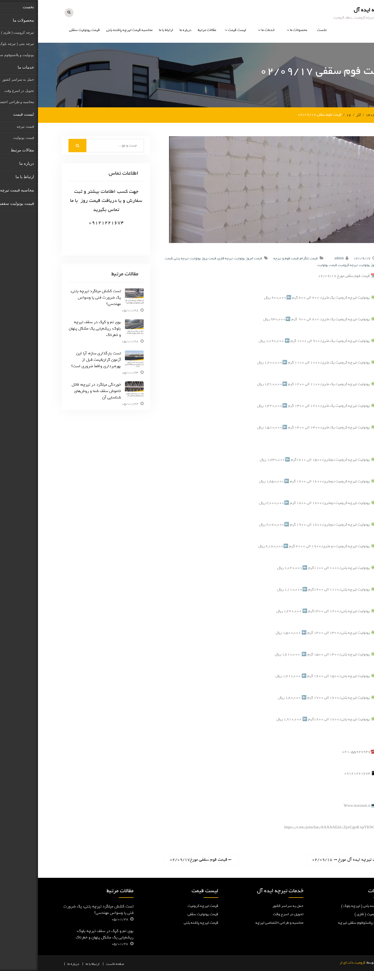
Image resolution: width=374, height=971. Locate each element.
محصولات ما (260, 30)
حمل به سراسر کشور (249, 905)
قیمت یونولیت (289, 265)
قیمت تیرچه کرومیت (165, 905)
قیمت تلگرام (271, 258)
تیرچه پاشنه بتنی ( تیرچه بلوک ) (326, 905)
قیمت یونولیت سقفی (46, 30)
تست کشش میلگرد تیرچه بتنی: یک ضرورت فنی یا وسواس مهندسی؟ (57, 297)
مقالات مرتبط (169, 30)
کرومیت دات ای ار (314, 962)
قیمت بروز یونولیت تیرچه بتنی (157, 258)
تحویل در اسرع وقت (250, 914)
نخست (284, 30)
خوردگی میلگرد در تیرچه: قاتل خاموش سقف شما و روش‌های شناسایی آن (58, 390)
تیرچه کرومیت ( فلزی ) (333, 914)
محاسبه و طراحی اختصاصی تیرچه (241, 922)
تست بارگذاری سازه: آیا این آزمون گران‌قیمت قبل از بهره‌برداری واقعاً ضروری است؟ (58, 359)
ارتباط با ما (128, 30)
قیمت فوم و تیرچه (248, 258)
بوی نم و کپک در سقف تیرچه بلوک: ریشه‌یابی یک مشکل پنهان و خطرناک (57, 328)
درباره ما (147, 30)
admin (301, 258)
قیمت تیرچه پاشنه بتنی (163, 922)
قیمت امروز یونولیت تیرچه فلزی (202, 258)
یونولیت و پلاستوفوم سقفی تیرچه (325, 922)
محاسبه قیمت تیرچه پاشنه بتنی (91, 30)
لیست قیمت (199, 30)
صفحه (82, 963)
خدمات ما (230, 30)
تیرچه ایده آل (331, 9)
